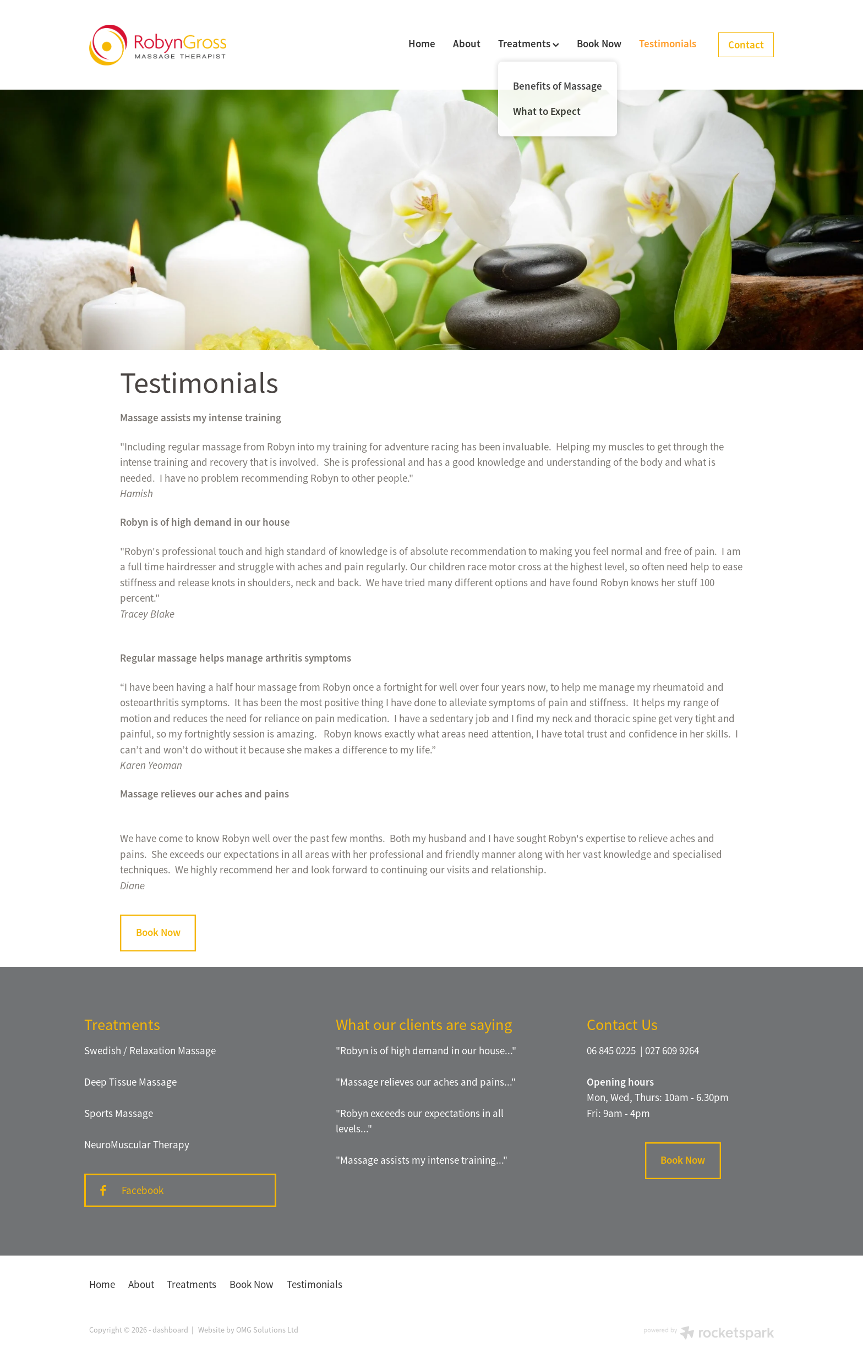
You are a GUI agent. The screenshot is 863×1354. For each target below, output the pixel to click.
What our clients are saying (424, 1024)
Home (421, 44)
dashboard (170, 1330)
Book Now (599, 44)
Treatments (528, 44)
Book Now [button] (158, 932)
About (466, 44)
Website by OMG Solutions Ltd (248, 1330)
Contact (746, 45)
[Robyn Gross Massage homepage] (157, 45)
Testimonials (667, 44)
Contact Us (622, 1024)
